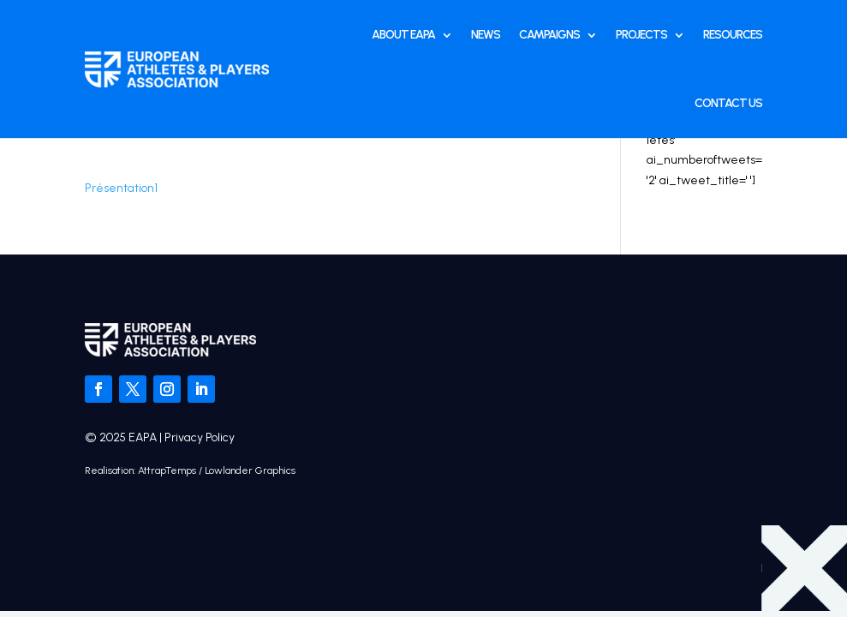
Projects (641, 34)
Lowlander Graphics (250, 470)
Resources (732, 34)
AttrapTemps (167, 470)
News (485, 34)
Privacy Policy (199, 437)
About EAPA (403, 34)
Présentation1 (121, 188)
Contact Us (728, 103)
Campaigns (549, 34)
